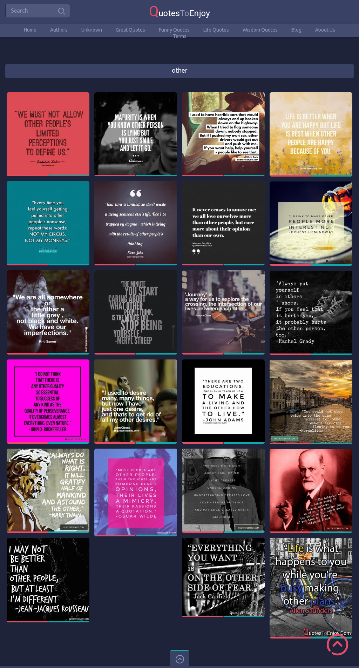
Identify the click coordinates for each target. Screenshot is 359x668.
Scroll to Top (337, 645)
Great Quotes (130, 30)
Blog (296, 30)
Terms (180, 36)
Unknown (91, 30)
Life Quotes (216, 30)
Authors (59, 30)
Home (30, 30)
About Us (325, 30)
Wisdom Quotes (260, 30)
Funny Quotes (174, 30)
